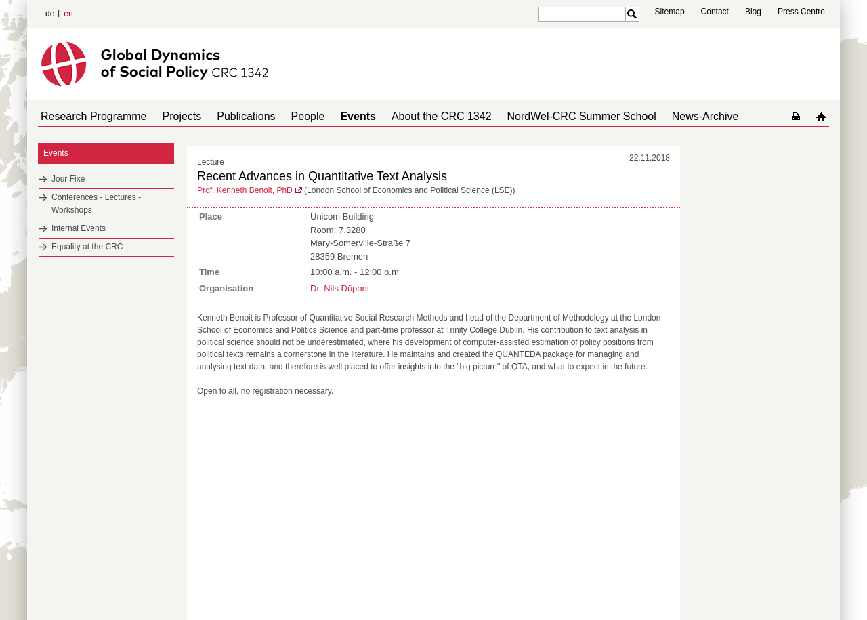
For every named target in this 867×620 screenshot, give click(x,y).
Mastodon (193, 586)
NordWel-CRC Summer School (546, 116)
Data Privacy (809, 586)
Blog (753, 11)
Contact (715, 11)
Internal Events (78, 228)
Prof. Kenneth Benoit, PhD (245, 190)
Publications (232, 116)
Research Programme (91, 116)
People (289, 116)
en (68, 13)
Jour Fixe (68, 179)
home (824, 116)
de (49, 13)
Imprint (768, 586)
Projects (174, 116)
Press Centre (801, 11)
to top (671, 477)
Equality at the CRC (87, 246)
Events (333, 116)
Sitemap (670, 11)
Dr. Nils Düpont (339, 287)
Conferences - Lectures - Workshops (96, 203)
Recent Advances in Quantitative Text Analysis (322, 176)
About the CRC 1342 (412, 116)
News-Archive (664, 116)
